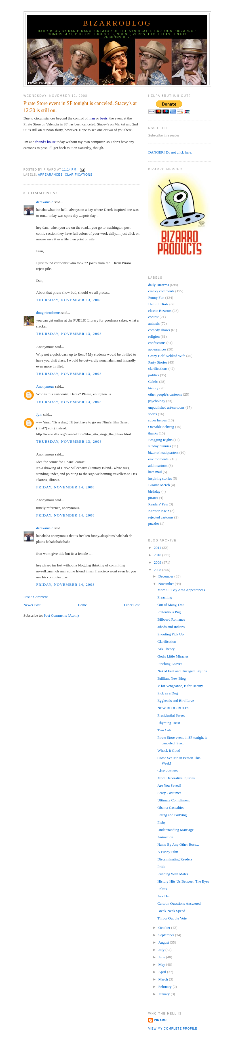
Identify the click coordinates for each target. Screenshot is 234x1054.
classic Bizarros (160, 310)
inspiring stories (160, 478)
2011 (158, 547)
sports (152, 414)
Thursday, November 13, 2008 (69, 300)
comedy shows (159, 330)
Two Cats (164, 730)
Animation (165, 837)
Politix (162, 889)
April (162, 972)
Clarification (166, 641)
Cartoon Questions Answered (179, 903)
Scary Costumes (169, 793)
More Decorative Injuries (176, 778)
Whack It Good (168, 750)
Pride (161, 866)
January (164, 994)
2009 (158, 562)
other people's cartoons (165, 394)
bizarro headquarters (163, 452)
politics (153, 375)
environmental (159, 459)
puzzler (153, 523)
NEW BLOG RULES (173, 708)
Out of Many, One (170, 604)
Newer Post (32, 605)
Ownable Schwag (161, 427)
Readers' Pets (158, 504)
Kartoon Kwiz (158, 511)
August (164, 942)
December (166, 576)
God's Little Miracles (173, 656)
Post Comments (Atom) (61, 615)
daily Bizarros (158, 285)
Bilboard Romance (171, 619)
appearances (50, 174)
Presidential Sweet (171, 715)
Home (82, 605)
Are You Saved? (169, 785)
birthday (154, 491)
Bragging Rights (160, 440)
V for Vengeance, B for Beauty (180, 686)
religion (154, 336)
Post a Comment (36, 597)
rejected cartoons (160, 517)
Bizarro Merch (159, 485)
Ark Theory (166, 649)
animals (154, 323)
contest (153, 317)
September (166, 935)
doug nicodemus (48, 312)
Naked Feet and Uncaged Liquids (182, 671)
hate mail (155, 472)
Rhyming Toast (168, 723)
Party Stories (157, 362)
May (162, 964)
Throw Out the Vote (172, 918)
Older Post (132, 605)
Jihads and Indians (171, 627)
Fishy (161, 822)
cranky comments (161, 291)
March (163, 979)
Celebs (153, 381)
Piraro (160, 1020)
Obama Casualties (170, 807)
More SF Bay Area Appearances (181, 590)
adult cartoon (158, 465)
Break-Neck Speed (171, 911)
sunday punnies (159, 446)
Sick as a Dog (167, 693)
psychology (156, 401)
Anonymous (45, 386)
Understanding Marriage (175, 830)
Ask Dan (163, 896)
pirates (153, 497)
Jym (39, 414)
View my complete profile (172, 1028)
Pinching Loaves (169, 664)
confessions (157, 343)
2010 (158, 555)
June (162, 957)
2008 (158, 570)
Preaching (164, 597)
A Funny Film (167, 852)
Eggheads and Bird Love (175, 700)
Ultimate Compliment (173, 800)
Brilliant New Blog (171, 678)
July (161, 950)
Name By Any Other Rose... (178, 844)
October (164, 927)
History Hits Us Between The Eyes (183, 881)
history (153, 388)
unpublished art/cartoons (166, 407)
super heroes (157, 420)
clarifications (78, 174)
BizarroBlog (117, 23)
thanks (153, 433)
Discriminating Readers (174, 859)
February (165, 986)
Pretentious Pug (169, 612)
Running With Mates (172, 874)
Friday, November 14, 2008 (65, 487)
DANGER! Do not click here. (170, 152)
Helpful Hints (158, 304)
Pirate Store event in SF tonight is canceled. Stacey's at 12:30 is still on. (80, 106)
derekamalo (45, 202)
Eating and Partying (172, 815)
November (166, 583)
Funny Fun (156, 297)
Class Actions (167, 771)
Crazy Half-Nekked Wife (166, 356)
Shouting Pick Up (170, 634)
